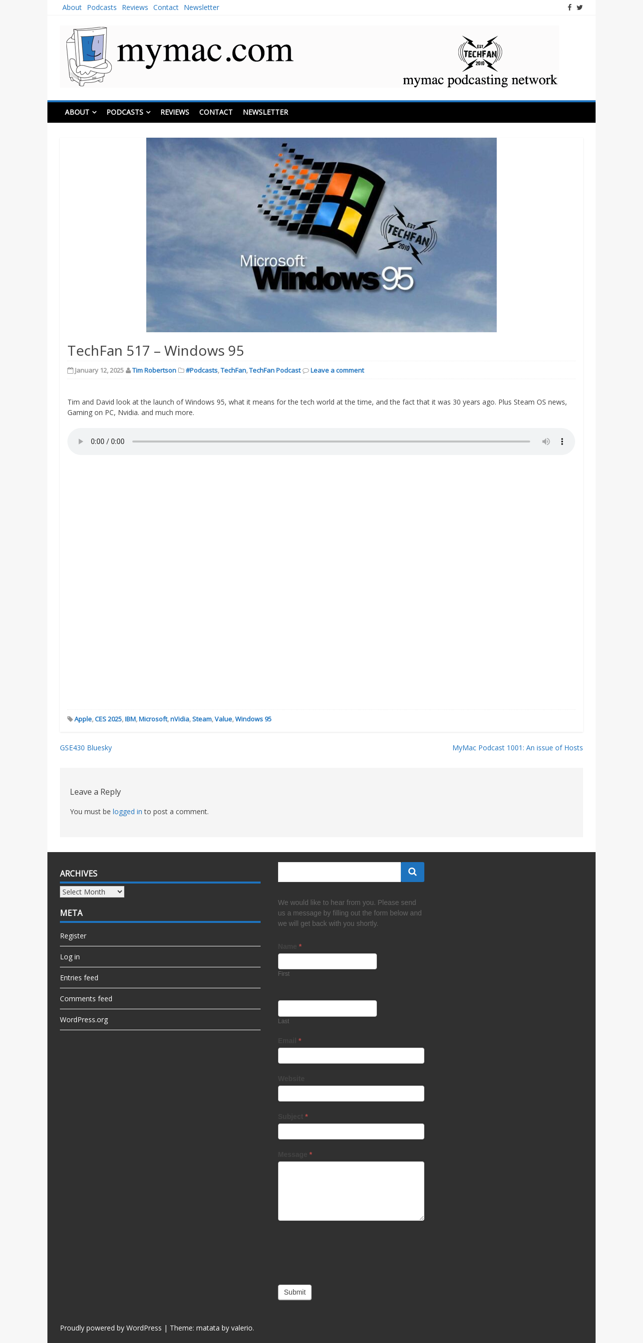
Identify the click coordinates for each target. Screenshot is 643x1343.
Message (295, 1154)
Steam (202, 718)
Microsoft (153, 718)
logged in (127, 811)
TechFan (233, 370)
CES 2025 (108, 718)
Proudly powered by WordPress (111, 1328)
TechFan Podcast (275, 370)
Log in (70, 956)
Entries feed (79, 977)
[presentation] (354, 1250)
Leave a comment (337, 370)
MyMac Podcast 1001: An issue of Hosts (517, 747)
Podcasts (102, 7)
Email (290, 1041)
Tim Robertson (154, 370)
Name (290, 946)
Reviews (135, 7)
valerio (242, 1328)
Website (291, 1079)
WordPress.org (84, 1019)
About (72, 7)
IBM (130, 718)
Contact (166, 7)
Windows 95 (253, 718)
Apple (83, 718)
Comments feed (86, 998)
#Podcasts (202, 370)
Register (73, 935)
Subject (293, 1116)
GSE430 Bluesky (86, 747)
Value (223, 718)
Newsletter (201, 7)
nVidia (179, 718)
